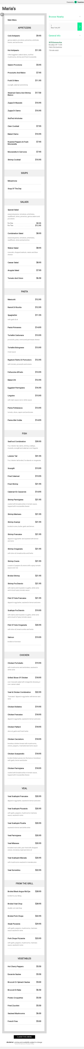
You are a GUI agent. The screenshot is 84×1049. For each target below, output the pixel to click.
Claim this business (55, 47)
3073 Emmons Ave (55, 42)
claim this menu (24, 1037)
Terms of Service (20, 1044)
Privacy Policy (30, 1044)
